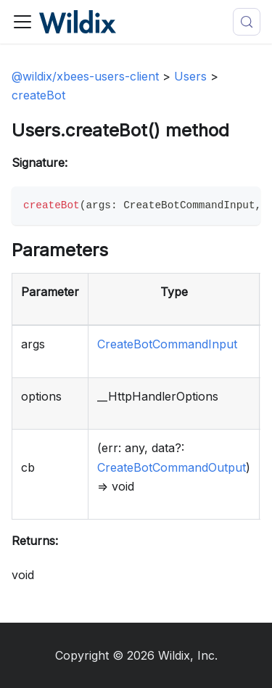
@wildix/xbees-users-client (85, 76)
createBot (38, 95)
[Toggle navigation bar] (22, 22)
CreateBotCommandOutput (171, 467)
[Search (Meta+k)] (246, 22)
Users (190, 76)
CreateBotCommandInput (167, 344)
